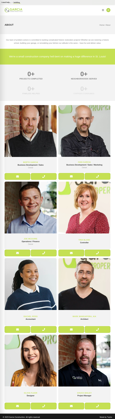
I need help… (6, 2)
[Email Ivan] (71, 176)
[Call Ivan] (98, 176)
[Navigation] (103, 10)
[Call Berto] (44, 176)
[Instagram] (108, 10)
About (108, 25)
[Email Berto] (17, 176)
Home (102, 25)
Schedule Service (103, 2)
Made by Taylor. (106, 417)
